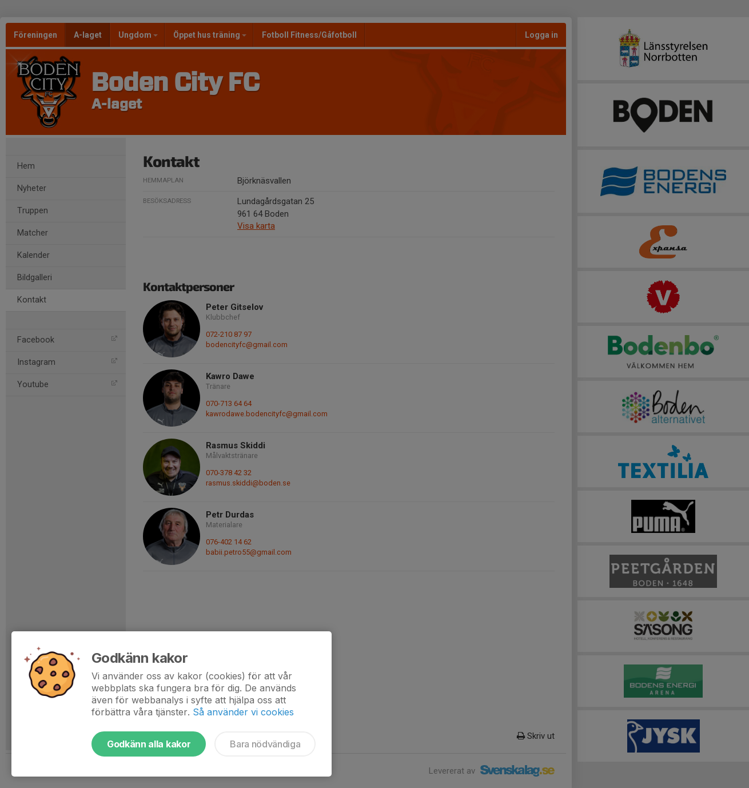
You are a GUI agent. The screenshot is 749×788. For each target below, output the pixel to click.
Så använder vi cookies (243, 712)
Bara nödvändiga (265, 744)
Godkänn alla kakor (148, 744)
